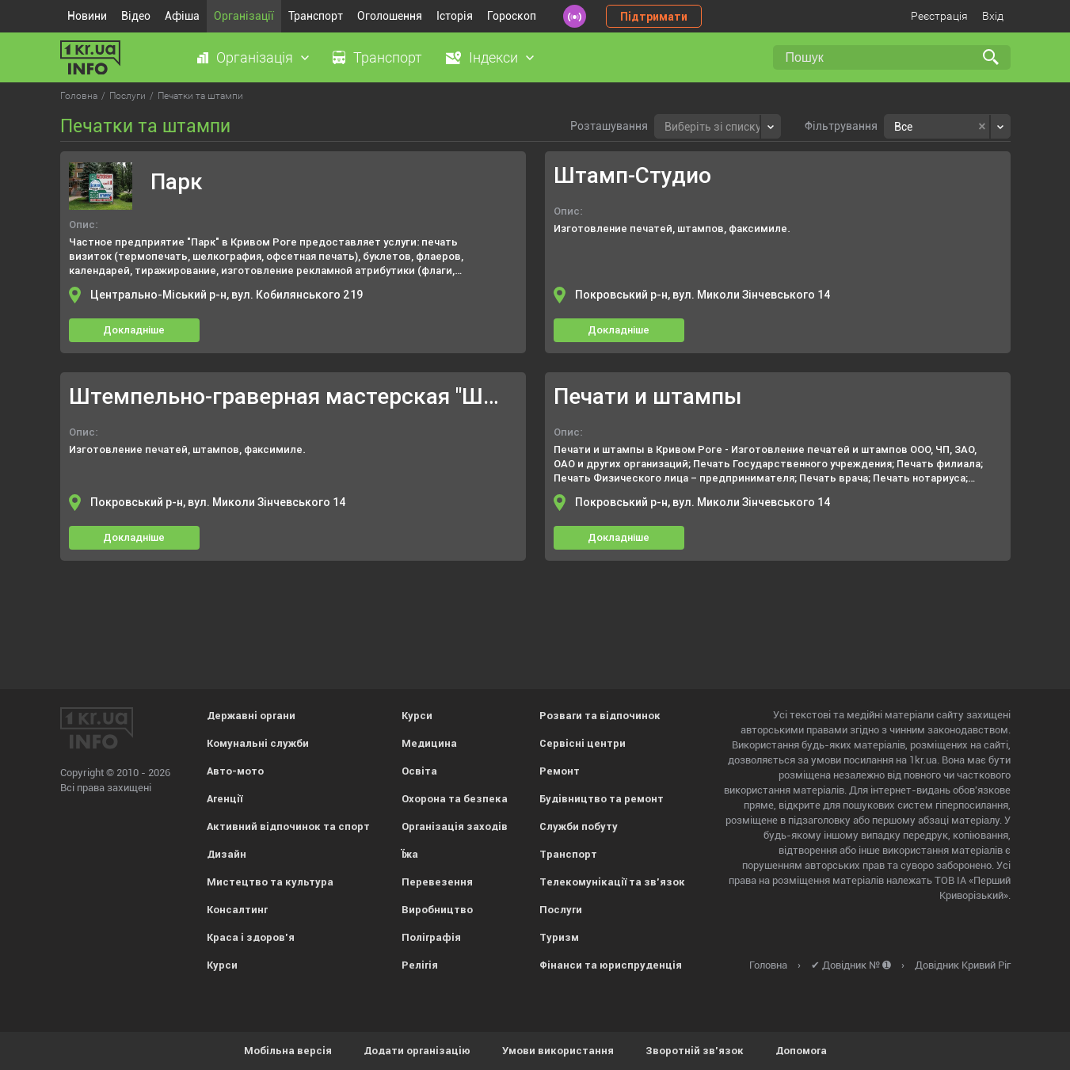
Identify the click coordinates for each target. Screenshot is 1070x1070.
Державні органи (251, 716)
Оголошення (389, 16)
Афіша (182, 16)
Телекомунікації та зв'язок (612, 882)
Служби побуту (578, 826)
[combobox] (717, 126)
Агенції (224, 799)
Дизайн (226, 854)
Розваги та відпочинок (600, 716)
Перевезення (437, 882)
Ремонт (559, 771)
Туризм (559, 937)
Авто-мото (235, 771)
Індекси (493, 57)
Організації (244, 16)
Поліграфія (431, 937)
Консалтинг (237, 910)
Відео (135, 16)
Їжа (410, 854)
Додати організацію (417, 1051)
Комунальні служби (258, 743)
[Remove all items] (981, 127)
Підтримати (653, 16)
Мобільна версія (288, 1051)
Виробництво (437, 910)
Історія (454, 16)
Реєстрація (939, 16)
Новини (87, 16)
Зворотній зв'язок (694, 1051)
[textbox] (712, 125)
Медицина (429, 743)
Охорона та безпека (455, 799)
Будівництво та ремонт (601, 799)
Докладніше (134, 330)
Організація (254, 57)
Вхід (992, 16)
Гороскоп (511, 16)
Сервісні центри (582, 743)
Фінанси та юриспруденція (610, 965)
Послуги (560, 910)
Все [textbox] (903, 126)
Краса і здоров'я (251, 937)
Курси (222, 965)
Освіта (419, 771)
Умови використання (558, 1051)
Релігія (420, 965)
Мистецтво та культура (270, 882)
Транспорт (315, 16)
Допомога (801, 1051)
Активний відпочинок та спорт (288, 826)
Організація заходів (455, 826)
